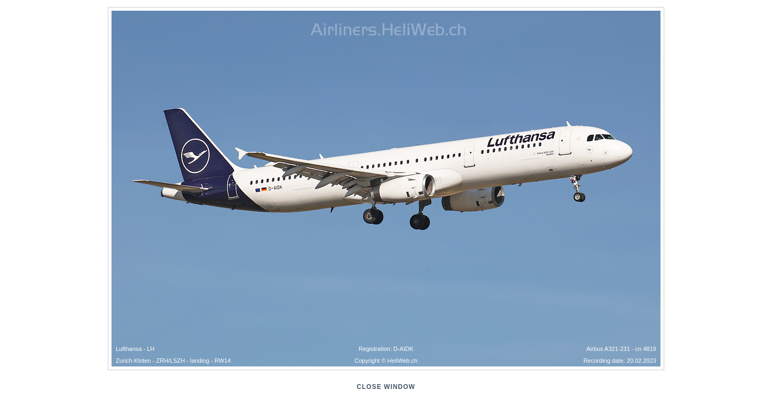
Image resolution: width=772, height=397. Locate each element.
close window (386, 387)
